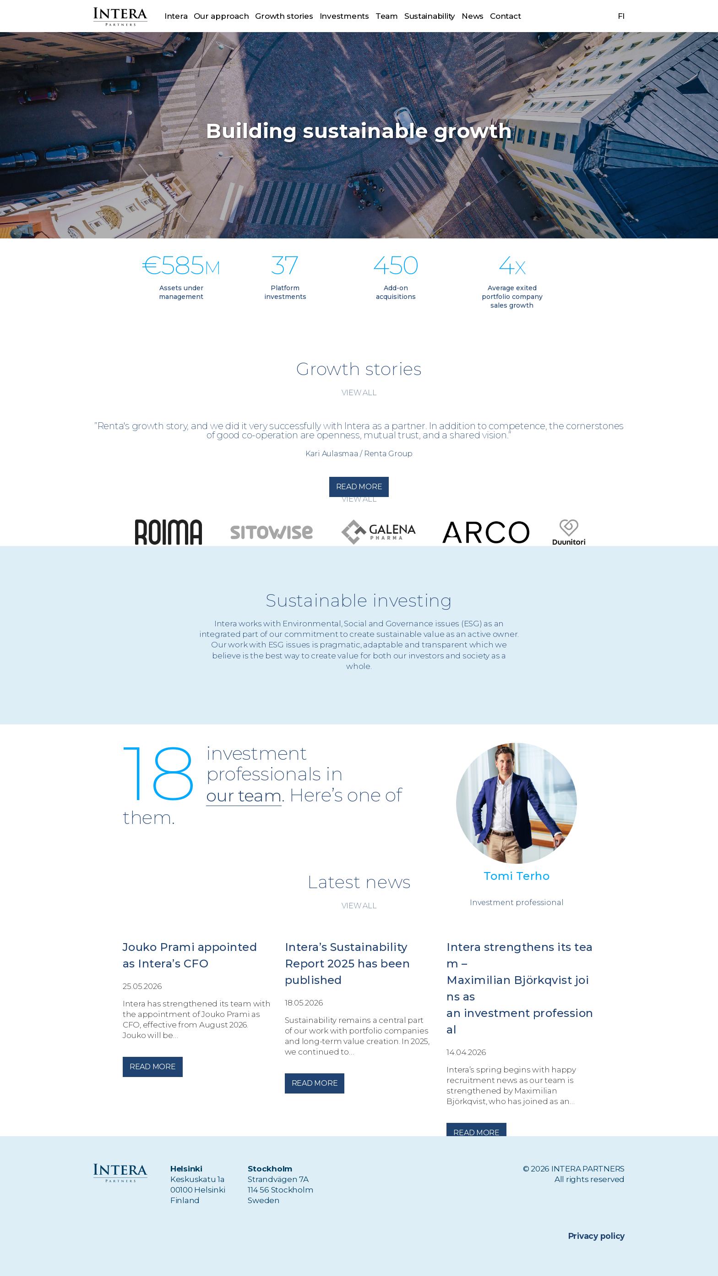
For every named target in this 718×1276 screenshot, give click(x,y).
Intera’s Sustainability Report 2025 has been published (347, 963)
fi (621, 16)
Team (386, 16)
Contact (505, 16)
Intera (175, 16)
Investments (344, 16)
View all (359, 392)
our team (247, 795)
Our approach (221, 16)
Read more (359, 486)
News (473, 16)
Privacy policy (597, 1236)
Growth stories (284, 16)
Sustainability (429, 16)
